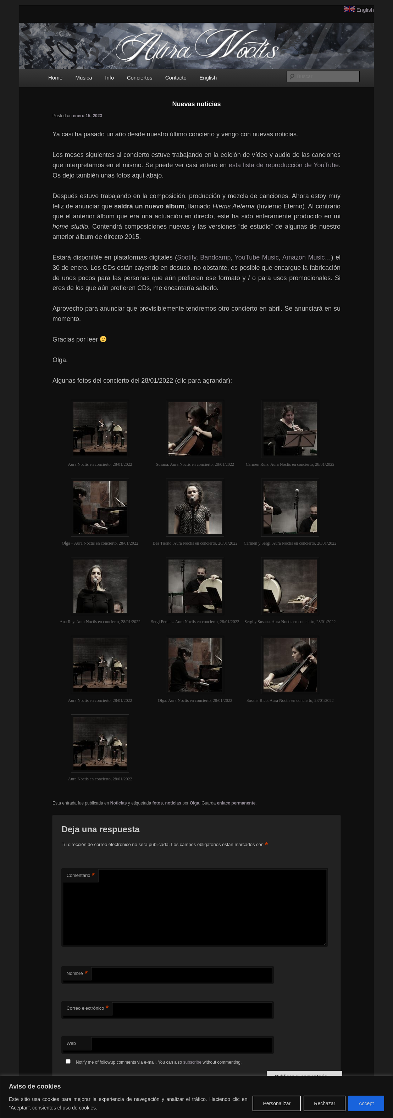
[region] (196, 1097)
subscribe (192, 1062)
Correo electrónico (87, 1008)
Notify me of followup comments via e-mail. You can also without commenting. (152, 1062)
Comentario (80, 876)
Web (71, 1043)
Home (55, 78)
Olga (194, 803)
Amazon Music (303, 257)
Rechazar (324, 1103)
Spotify (186, 257)
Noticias (118, 803)
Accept (366, 1103)
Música (83, 78)
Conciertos (140, 78)
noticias (173, 803)
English (365, 10)
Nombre (77, 974)
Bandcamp (215, 257)
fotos (158, 803)
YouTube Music (257, 257)
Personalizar (276, 1103)
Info (109, 78)
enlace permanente (236, 803)
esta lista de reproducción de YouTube (284, 165)
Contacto (176, 78)
